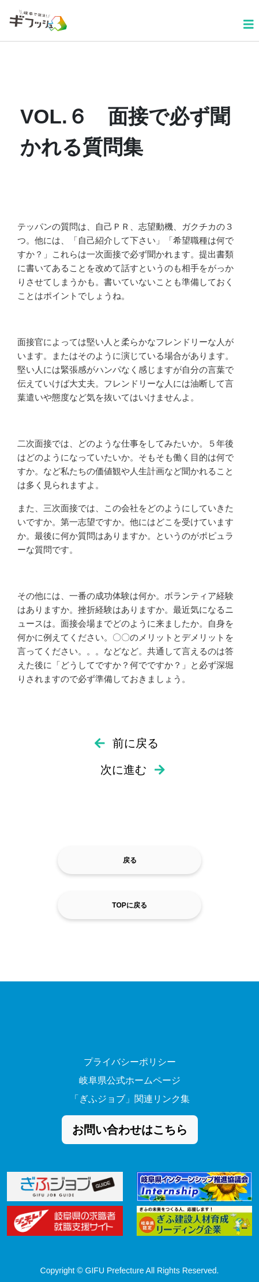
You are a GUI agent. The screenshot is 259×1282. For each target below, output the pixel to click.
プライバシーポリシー (130, 1062)
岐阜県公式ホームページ (130, 1080)
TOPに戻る (129, 905)
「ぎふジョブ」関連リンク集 (130, 1099)
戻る (130, 860)
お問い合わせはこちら (129, 1129)
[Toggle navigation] (248, 20)
